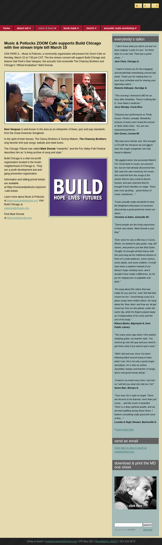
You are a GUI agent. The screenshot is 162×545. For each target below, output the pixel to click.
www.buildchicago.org (16, 208)
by (130, 530)
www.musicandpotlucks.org (22, 200)
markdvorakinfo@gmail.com (61, 541)
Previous (146, 5)
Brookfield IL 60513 (106, 541)
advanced (147, 530)
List (138, 5)
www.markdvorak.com (19, 217)
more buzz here (125, 429)
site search (119, 530)
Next (155, 5)
